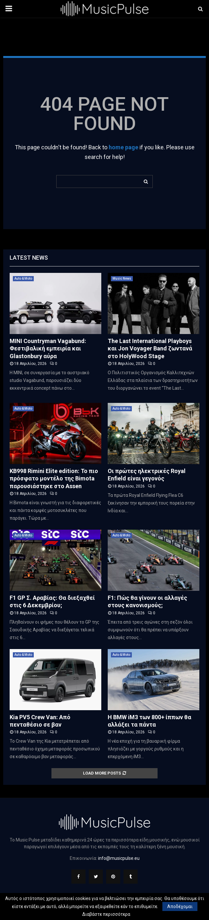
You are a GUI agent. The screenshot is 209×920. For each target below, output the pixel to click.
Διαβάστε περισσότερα (106, 914)
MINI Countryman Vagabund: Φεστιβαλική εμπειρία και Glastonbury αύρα (48, 348)
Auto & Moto (23, 278)
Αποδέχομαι (180, 906)
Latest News (29, 257)
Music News (122, 278)
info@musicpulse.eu (119, 858)
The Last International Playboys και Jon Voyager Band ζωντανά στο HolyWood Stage (150, 348)
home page (123, 147)
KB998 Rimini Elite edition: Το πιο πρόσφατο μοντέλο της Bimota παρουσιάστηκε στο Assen (54, 478)
